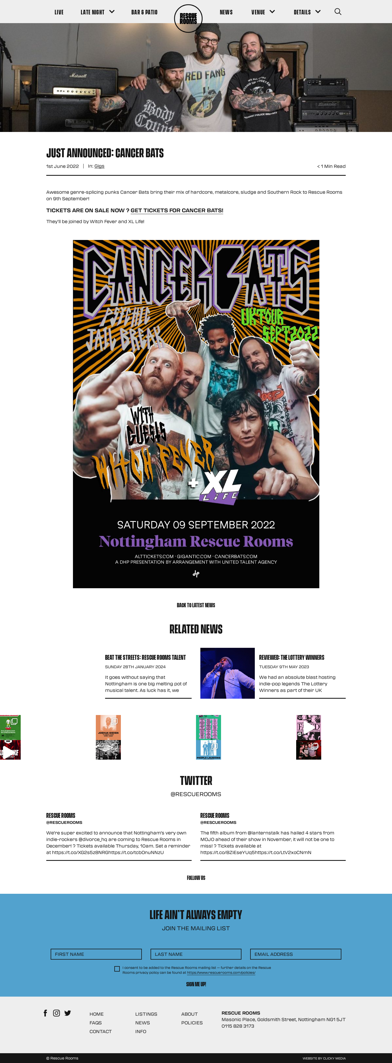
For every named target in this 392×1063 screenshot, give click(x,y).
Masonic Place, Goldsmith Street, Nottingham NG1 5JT (284, 1019)
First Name (69, 954)
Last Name (169, 954)
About (189, 1014)
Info (140, 1031)
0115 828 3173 (238, 1026)
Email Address (274, 954)
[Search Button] (338, 11)
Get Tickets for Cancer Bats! (177, 210)
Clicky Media (334, 1058)
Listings (146, 1014)
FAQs (96, 1022)
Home (97, 1014)
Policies (192, 1022)
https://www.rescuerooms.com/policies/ (221, 972)
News (142, 1022)
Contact (101, 1031)
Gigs (99, 166)
